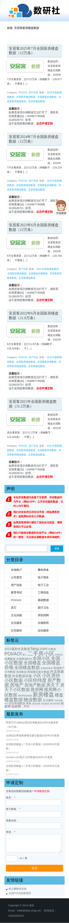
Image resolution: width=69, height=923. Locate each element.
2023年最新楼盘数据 (48, 269)
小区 (37, 675)
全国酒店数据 (46, 668)
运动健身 (43, 630)
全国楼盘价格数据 (46, 97)
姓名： (10, 797)
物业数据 (33, 699)
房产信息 (33, 92)
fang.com (39, 648)
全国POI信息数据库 (20, 893)
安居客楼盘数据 (36, 101)
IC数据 (52, 649)
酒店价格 (36, 703)
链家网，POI (20, 706)
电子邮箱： (13, 808)
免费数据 (9, 658)
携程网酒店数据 (25, 696)
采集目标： (12, 820)
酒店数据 (45, 703)
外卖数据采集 (22, 676)
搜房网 (37, 689)
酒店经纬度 (55, 703)
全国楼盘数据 (27, 667)
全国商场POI (24, 658)
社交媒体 (16, 630)
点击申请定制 (44, 123)
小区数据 (13, 680)
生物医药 (43, 622)
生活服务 (16, 622)
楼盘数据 (13, 699)
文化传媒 (16, 615)
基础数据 (43, 600)
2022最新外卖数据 (17, 649)
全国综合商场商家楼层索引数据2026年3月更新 (32, 735)
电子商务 (43, 577)
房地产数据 (34, 685)
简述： (10, 831)
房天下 (52, 684)
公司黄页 (16, 577)
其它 (13, 607)
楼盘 (59, 695)
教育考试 (16, 592)
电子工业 (43, 585)
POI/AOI (22, 92)
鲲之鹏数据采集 (18, 888)
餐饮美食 (43, 569)
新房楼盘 (43, 694)
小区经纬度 (35, 680)
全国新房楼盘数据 (25, 97)
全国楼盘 (32, 662)
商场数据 (21, 671)
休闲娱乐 (59, 655)
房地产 (17, 684)
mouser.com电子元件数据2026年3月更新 (29, 757)
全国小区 (41, 658)
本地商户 (16, 569)
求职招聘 (43, 615)
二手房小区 (41, 653)
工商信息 (43, 592)
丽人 (24, 654)
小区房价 (51, 675)
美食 (28, 703)
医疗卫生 (43, 607)
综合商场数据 (17, 703)
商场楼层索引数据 (38, 671)
